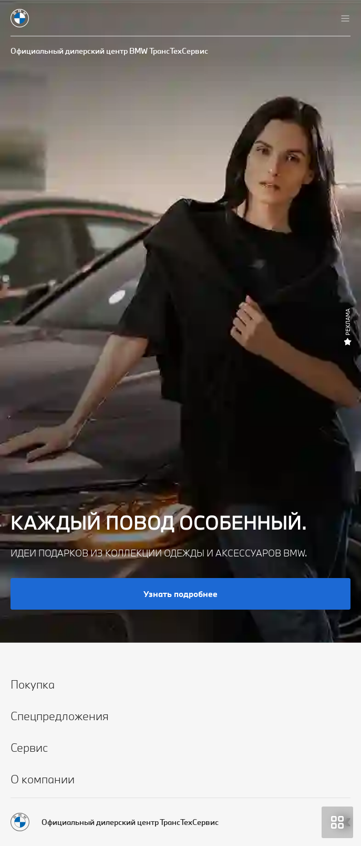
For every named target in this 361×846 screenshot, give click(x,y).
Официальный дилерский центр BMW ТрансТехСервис (109, 51)
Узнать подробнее (180, 594)
